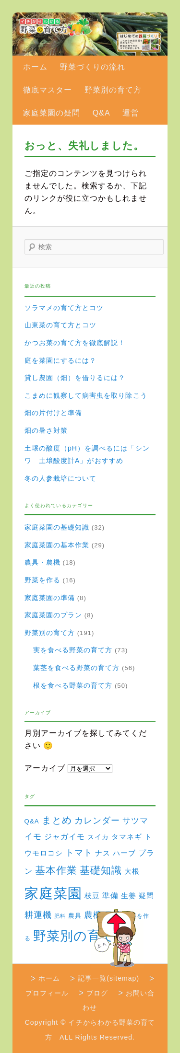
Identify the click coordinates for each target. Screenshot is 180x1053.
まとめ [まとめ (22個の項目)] (57, 820)
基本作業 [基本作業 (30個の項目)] (56, 870)
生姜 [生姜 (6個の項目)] (128, 895)
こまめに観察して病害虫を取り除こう (85, 395)
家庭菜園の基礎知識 (57, 527)
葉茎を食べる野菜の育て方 (76, 667)
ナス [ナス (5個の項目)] (102, 853)
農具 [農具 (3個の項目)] (75, 915)
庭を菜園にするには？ (60, 360)
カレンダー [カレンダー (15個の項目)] (97, 820)
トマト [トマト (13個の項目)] (79, 852)
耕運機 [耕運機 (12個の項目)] (38, 915)
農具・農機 (42, 562)
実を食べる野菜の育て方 (73, 650)
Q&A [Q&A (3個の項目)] (31, 821)
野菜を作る (42, 580)
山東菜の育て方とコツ (60, 325)
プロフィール (47, 993)
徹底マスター (47, 90)
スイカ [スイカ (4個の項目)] (98, 837)
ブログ (97, 993)
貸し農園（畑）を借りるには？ (75, 378)
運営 (130, 113)
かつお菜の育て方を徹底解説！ (75, 343)
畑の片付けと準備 (53, 413)
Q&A (101, 113)
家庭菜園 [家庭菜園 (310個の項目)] (53, 893)
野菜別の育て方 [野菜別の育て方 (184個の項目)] (80, 935)
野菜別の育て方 (113, 90)
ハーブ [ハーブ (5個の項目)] (124, 853)
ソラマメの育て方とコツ (64, 308)
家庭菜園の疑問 (51, 113)
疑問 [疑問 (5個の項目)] (146, 896)
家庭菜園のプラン (53, 615)
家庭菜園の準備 (49, 598)
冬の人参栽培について (60, 478)
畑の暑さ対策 (46, 430)
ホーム (35, 67)
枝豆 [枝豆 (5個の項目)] (92, 896)
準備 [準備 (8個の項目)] (110, 895)
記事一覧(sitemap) (108, 978)
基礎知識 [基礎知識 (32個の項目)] (101, 870)
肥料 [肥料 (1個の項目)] (60, 916)
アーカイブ (44, 768)
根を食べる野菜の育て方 (73, 685)
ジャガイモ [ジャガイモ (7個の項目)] (64, 837)
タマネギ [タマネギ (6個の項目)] (126, 837)
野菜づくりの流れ (93, 67)
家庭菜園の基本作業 (57, 545)
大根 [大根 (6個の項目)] (132, 871)
